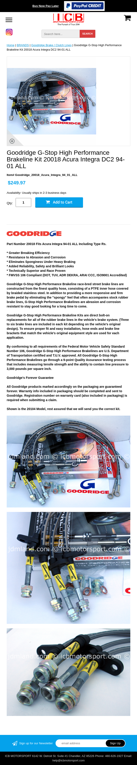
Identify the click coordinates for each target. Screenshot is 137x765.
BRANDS (23, 45)
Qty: (10, 203)
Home (11, 45)
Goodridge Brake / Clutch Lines (51, 45)
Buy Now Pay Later (45, 6)
